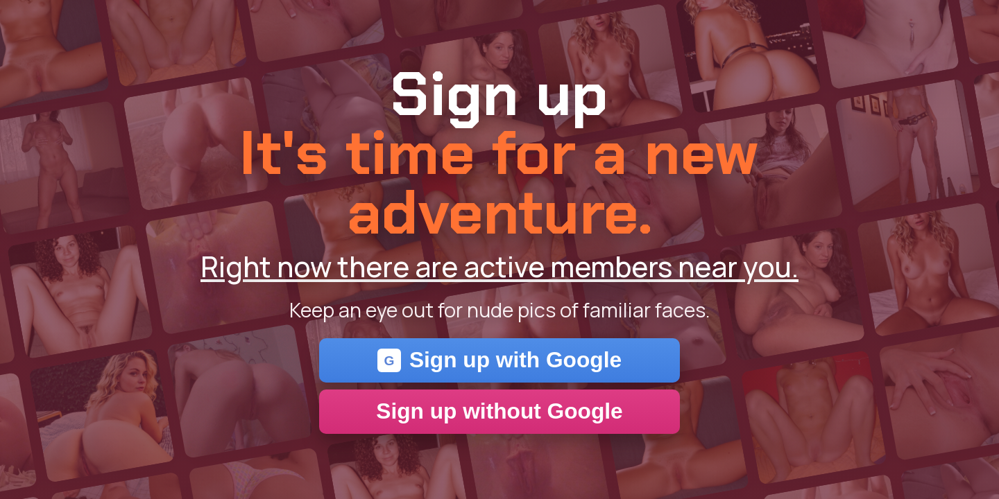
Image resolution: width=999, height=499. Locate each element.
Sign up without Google (499, 411)
